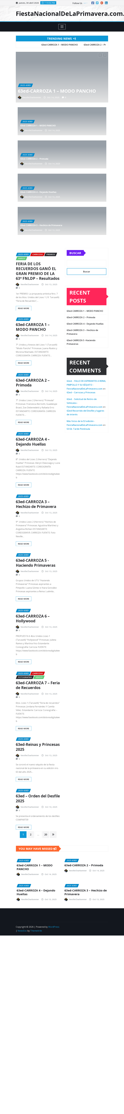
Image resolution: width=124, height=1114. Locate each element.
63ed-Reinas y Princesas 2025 (38, 776)
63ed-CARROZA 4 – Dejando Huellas (54, 173)
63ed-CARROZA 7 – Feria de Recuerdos (38, 728)
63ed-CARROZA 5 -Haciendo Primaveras (35, 595)
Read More (23, 395)
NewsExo (22, 915)
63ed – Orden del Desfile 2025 (38, 824)
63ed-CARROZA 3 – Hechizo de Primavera (55, 207)
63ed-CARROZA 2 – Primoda (53, 140)
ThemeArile (36, 915)
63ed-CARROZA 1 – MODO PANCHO (57, 90)
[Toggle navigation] (62, 26)
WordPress (53, 911)
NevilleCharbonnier (53, 108)
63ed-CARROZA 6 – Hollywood (33, 658)
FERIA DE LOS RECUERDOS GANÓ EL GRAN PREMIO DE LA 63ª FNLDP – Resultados (37, 313)
